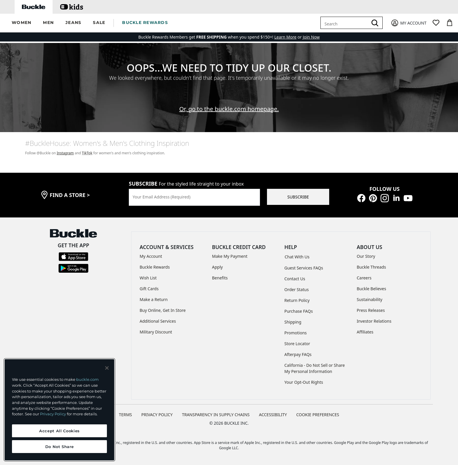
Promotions (295, 333)
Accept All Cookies (59, 430)
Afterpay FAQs (298, 354)
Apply (217, 267)
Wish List (148, 278)
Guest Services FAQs (303, 268)
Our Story (366, 256)
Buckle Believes (371, 288)
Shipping (292, 322)
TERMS (125, 414)
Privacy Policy (53, 414)
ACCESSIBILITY (273, 414)
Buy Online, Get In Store (163, 310)
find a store (70, 194)
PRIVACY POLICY (157, 414)
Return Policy (297, 300)
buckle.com (87, 379)
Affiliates (365, 332)
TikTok (87, 153)
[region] (59, 409)
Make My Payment (229, 256)
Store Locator (297, 343)
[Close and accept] (106, 368)
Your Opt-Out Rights (303, 382)
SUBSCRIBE (298, 197)
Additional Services (158, 321)
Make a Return (154, 299)
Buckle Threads (371, 267)
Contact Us (294, 278)
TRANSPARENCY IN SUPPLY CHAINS (216, 414)
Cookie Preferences (317, 414)
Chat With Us (297, 257)
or (288, 37)
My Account (151, 256)
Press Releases (371, 310)
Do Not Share (59, 446)
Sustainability (369, 299)
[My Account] (408, 23)
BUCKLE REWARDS (145, 22)
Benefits (220, 278)
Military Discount (156, 332)
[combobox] (345, 23)
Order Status (296, 289)
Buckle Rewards (155, 267)
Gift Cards (149, 288)
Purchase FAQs (298, 311)
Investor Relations (374, 321)
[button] (21, 23)
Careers (364, 278)
